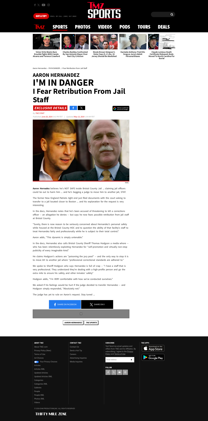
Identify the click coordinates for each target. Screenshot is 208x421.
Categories (38, 380)
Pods (125, 27)
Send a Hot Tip (76, 350)
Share (65, 304)
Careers (73, 354)
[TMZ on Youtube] (43, 5)
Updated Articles (41, 373)
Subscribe (131, 359)
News (39, 27)
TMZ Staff (39, 113)
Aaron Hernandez (73, 322)
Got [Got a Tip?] (41, 16)
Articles (37, 365)
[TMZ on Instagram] (48, 5)
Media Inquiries (76, 362)
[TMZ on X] (39, 5)
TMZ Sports (91, 322)
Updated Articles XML (43, 376)
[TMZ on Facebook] (35, 5)
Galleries (37, 388)
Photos (82, 27)
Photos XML (39, 399)
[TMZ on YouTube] (119, 372)
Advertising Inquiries (78, 358)
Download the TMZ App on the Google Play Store (153, 357)
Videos (105, 27)
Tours (144, 27)
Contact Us (74, 347)
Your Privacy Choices (45, 362)
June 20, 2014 (47, 116)
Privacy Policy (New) (42, 350)
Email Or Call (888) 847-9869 (63, 16)
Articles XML (39, 369)
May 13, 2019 (79, 116)
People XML (39, 395)
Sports (60, 27)
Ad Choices (39, 358)
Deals (164, 27)
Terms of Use (39, 354)
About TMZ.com (41, 347)
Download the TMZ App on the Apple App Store (153, 348)
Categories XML (40, 384)
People (37, 391)
